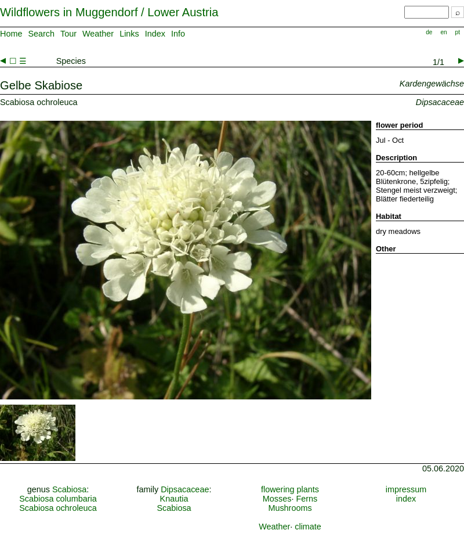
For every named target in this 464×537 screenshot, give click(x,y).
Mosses (277, 498)
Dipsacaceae (185, 489)
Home (11, 33)
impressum (406, 489)
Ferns (306, 498)
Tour (68, 33)
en (443, 32)
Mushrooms (289, 508)
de (429, 32)
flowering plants (290, 489)
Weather (98, 33)
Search (41, 33)
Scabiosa (69, 489)
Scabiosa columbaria (58, 498)
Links (129, 33)
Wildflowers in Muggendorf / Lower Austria (109, 12)
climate (308, 526)
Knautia (174, 498)
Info (178, 33)
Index (155, 33)
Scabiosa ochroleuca (58, 508)
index (406, 498)
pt (457, 32)
